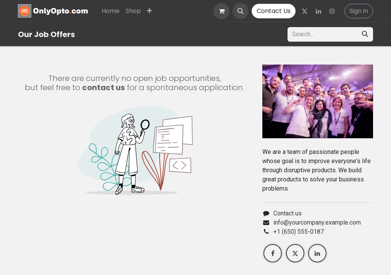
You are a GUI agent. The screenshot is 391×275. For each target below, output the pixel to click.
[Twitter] (305, 11)
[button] (241, 11)
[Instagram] (332, 11)
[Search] (365, 34)
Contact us (287, 213)
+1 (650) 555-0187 (298, 231)
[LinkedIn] (318, 11)
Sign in (358, 10)
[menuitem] (111, 11)
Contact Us (274, 10)
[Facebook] (272, 253)
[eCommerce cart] (221, 11)
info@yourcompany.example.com (317, 222)
